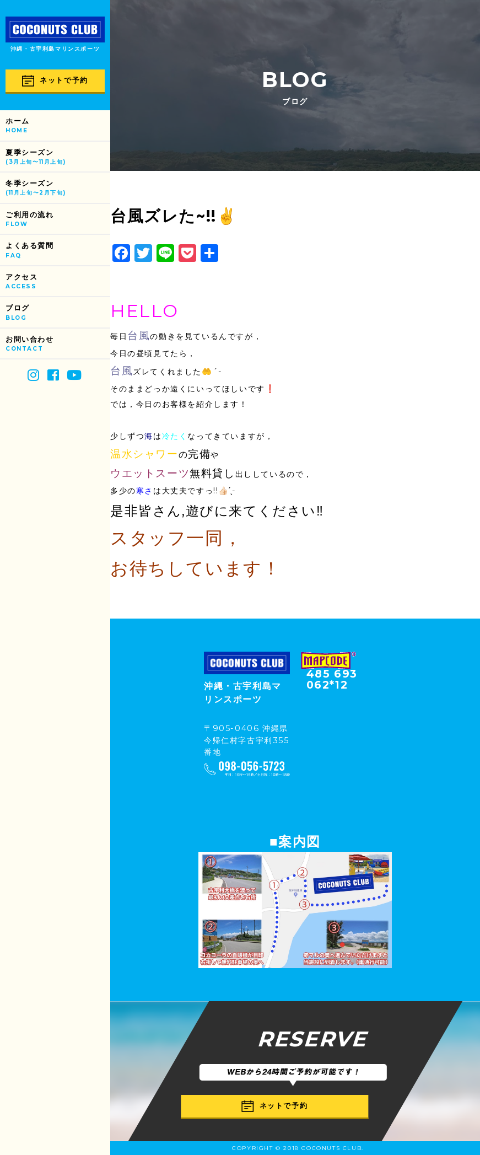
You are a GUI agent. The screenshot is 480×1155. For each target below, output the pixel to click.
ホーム (58, 126)
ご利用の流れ (58, 220)
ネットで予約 (55, 81)
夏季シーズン (58, 157)
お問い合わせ (58, 344)
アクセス (58, 282)
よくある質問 (58, 250)
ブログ (58, 313)
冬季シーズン (58, 188)
